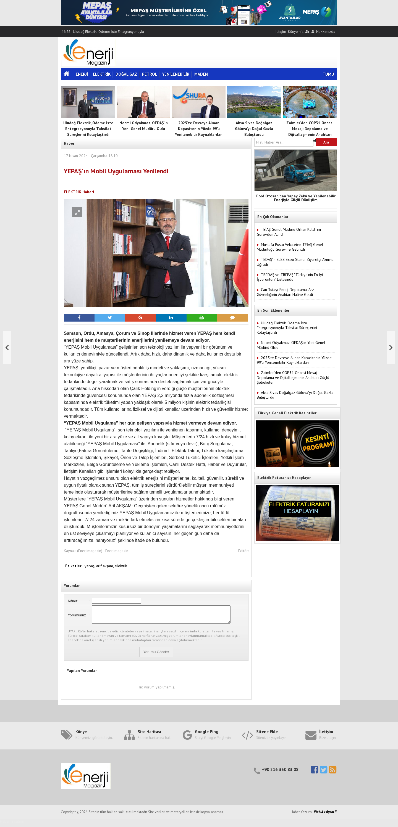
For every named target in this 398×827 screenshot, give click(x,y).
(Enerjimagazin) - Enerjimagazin (102, 550)
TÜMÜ (328, 74)
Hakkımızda (325, 32)
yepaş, (90, 565)
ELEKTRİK (102, 74)
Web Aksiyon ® (325, 815)
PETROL (149, 74)
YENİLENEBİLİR (175, 74)
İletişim (280, 32)
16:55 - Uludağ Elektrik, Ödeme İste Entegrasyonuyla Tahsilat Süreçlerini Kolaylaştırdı (102, 34)
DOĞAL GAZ (126, 74)
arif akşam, (105, 565)
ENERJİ (82, 74)
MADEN (201, 74)
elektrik (121, 565)
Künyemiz (295, 32)
